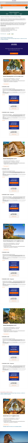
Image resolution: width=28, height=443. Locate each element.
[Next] (26, 7)
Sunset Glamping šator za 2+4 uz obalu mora (13, 76)
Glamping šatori (21, 14)
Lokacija (8, 33)
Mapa (12, 33)
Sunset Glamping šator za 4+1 (9, 325)
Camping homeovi (15, 14)
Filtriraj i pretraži (14, 5)
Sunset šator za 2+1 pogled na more (11, 415)
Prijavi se (14, 53)
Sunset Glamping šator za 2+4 (10, 158)
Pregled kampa (7, 14)
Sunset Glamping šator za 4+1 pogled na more (13, 241)
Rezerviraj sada (14, 108)
